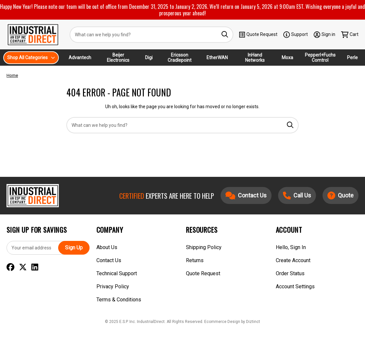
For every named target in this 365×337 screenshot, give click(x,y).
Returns (195, 260)
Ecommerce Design (222, 321)
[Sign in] (324, 34)
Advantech (80, 57)
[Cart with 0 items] (350, 34)
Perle (352, 57)
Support (295, 34)
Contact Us (108, 260)
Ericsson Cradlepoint (179, 57)
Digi (149, 57)
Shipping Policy (204, 247)
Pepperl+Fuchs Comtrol (320, 57)
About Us (106, 247)
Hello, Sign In (291, 247)
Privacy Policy (112, 286)
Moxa (287, 57)
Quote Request (258, 34)
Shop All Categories (31, 57)
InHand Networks (255, 57)
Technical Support (116, 273)
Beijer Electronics (118, 57)
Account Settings (295, 286)
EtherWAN (217, 57)
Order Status (290, 273)
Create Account (293, 260)
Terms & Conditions (118, 299)
